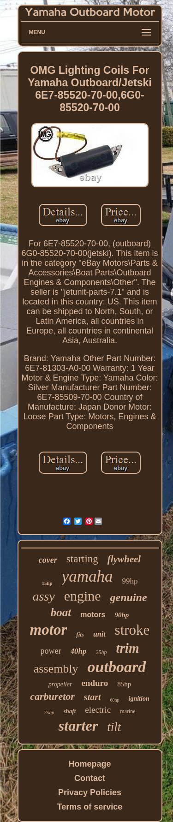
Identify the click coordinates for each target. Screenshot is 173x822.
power (51, 650)
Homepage (89, 763)
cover (48, 560)
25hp (101, 652)
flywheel (124, 559)
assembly (56, 668)
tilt (114, 727)
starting (82, 559)
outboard (117, 666)
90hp (121, 615)
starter (78, 725)
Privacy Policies (89, 792)
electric (98, 710)
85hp (124, 684)
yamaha (87, 576)
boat (61, 612)
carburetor (52, 696)
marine (127, 711)
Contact (89, 778)
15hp (47, 583)
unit (99, 634)
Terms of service (90, 806)
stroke (132, 630)
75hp (49, 712)
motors (92, 615)
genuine (128, 597)
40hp (79, 651)
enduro (94, 683)
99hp (130, 581)
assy (43, 596)
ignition (139, 698)
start (92, 697)
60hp (114, 700)
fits (80, 634)
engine (82, 595)
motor (48, 629)
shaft (70, 711)
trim (127, 648)
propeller (60, 684)
